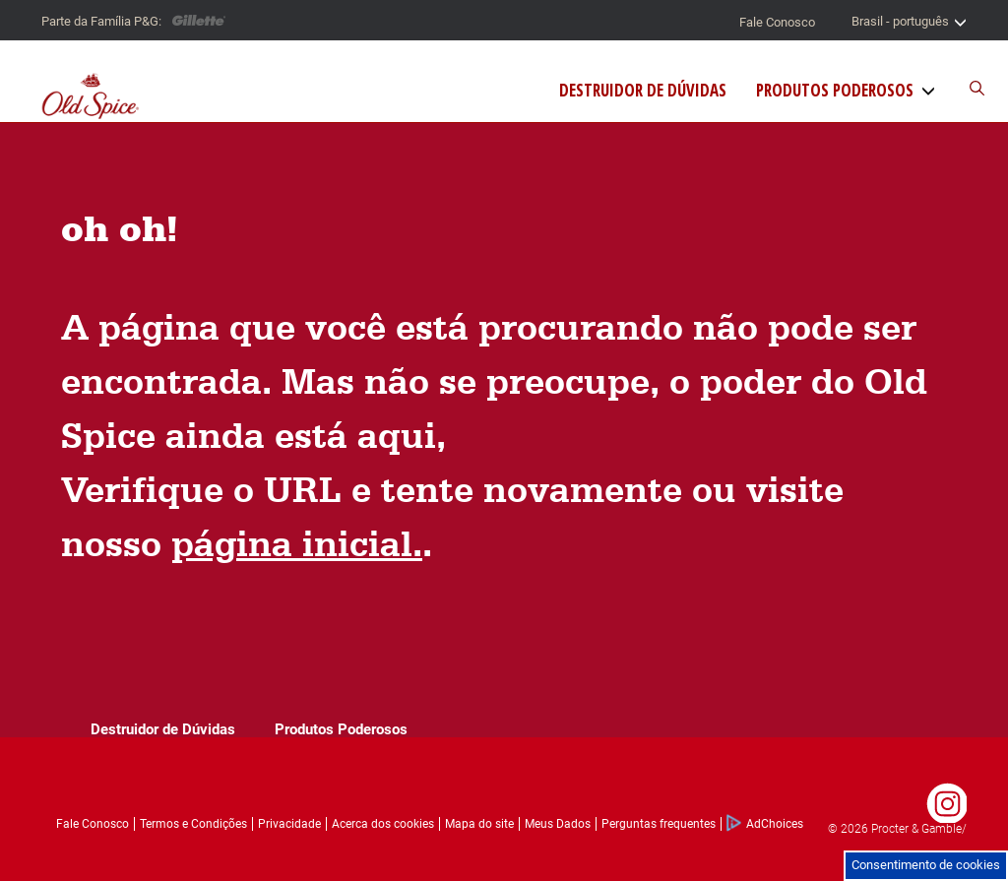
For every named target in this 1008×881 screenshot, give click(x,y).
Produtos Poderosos (835, 90)
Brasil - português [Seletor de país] (909, 22)
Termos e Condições (193, 824)
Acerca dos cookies (383, 824)
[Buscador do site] (966, 89)
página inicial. (296, 543)
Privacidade (289, 824)
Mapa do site (479, 824)
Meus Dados (558, 824)
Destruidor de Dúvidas (642, 90)
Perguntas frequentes (658, 824)
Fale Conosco (777, 22)
